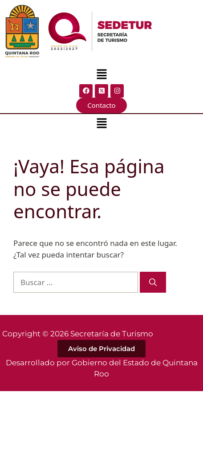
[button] (101, 74)
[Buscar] (153, 282)
